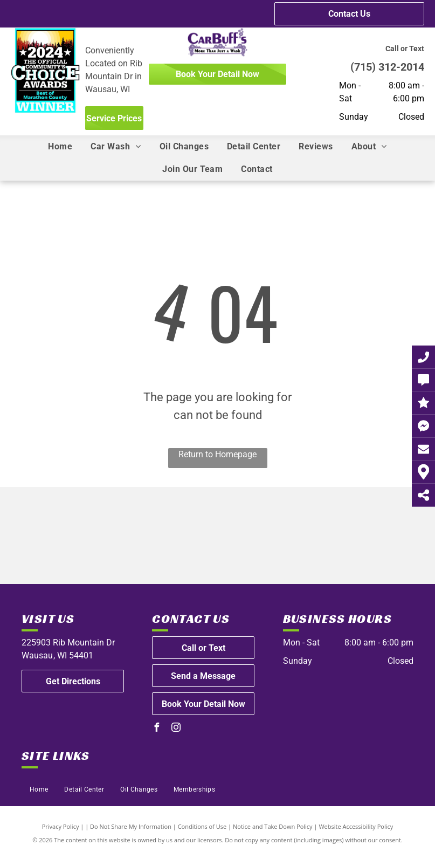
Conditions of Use (202, 826)
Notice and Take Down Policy (273, 826)
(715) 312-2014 (387, 66)
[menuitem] (60, 146)
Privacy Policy (60, 826)
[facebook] (156, 728)
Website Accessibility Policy (356, 826)
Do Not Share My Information (130, 826)
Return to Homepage (217, 454)
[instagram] (176, 728)
